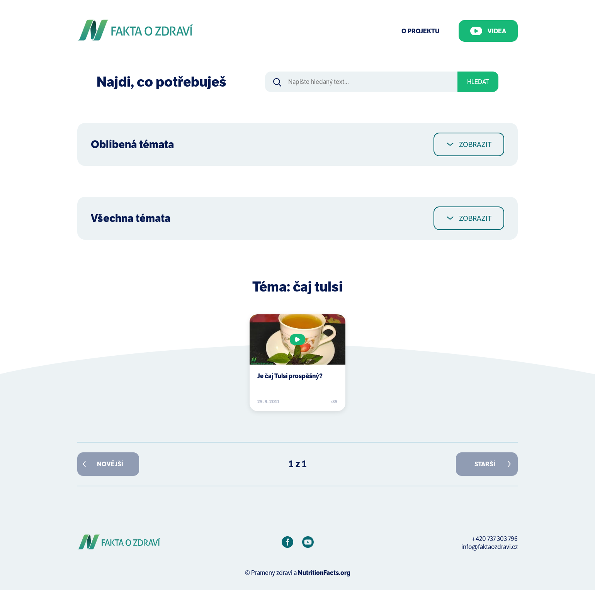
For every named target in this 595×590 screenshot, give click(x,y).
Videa (488, 31)
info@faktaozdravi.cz (489, 547)
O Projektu (420, 31)
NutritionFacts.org (324, 573)
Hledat (478, 82)
